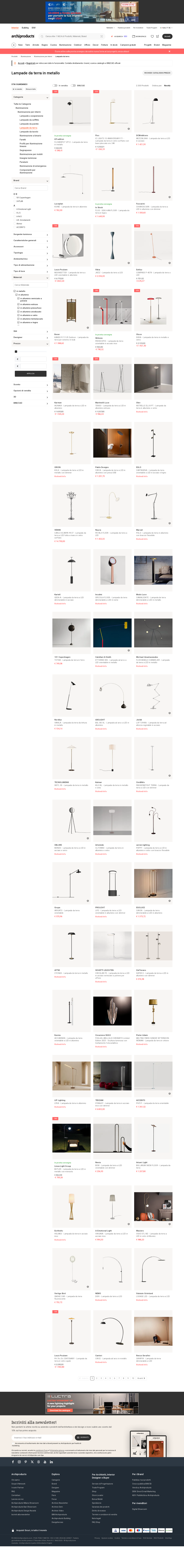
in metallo (17, 89)
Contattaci (16, 1495)
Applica (30, 373)
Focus (54, 1499)
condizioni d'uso (42, 1450)
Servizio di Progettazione (102, 1484)
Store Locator (97, 1495)
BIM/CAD (81, 85)
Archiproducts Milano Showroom (25, 1503)
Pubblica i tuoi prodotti (141, 1480)
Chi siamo (16, 1480)
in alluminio (23, 295)
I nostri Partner (18, 1488)
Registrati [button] (30, 63)
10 (133, 1378)
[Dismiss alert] (169, 51)
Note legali (96, 1518)
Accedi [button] (167, 36)
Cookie (117, 1538)
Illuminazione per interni (29, 112)
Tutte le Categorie (22, 104)
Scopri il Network (18, 1484)
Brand (54, 1484)
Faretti (23, 139)
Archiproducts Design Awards (24, 1511)
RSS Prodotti (158, 1538)
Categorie (56, 1480)
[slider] (16, 351)
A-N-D (19, 216)
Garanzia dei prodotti (100, 1507)
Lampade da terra (28, 127)
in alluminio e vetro (28, 315)
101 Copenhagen (23, 197)
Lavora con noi (18, 1499)
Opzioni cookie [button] (107, 1538)
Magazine (56, 1491)
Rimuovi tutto (31, 89)
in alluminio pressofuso (30, 308)
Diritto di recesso (99, 1511)
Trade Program (151, 28)
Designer (55, 1488)
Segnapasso (26, 150)
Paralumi (24, 162)
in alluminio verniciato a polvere (31, 299)
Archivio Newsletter (60, 1503)
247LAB (19, 201)
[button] (111, 28)
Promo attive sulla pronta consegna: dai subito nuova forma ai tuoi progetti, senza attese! (92, 51)
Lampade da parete (29, 124)
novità (167, 85)
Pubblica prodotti (124, 28)
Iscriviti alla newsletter (21, 1514)
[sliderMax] (33, 366)
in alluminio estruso (29, 304)
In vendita (63, 85)
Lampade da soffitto (29, 120)
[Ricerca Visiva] (101, 36)
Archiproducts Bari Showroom (24, 1507)
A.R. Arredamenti (23, 220)
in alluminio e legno (29, 322)
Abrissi (19, 223)
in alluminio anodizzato (30, 312)
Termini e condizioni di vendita (104, 1514)
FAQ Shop (96, 1522)
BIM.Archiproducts (59, 1514)
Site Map (168, 1538)
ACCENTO (20, 227)
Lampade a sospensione (31, 116)
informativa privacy (57, 1450)
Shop (94, 1491)
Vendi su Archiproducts (141, 1488)
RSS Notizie (147, 1538)
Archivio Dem (57, 1507)
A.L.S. (18, 213)
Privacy (97, 1538)
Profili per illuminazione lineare (31, 145)
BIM (33, 27)
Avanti (140, 1378)
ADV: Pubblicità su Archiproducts (145, 1495)
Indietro (85, 1378)
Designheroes (57, 1522)
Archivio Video (58, 1511)
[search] (42, 36)
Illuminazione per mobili (31, 154)
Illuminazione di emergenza (33, 166)
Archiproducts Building (61, 1518)
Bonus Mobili (97, 1499)
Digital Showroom (139, 1509)
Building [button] (25, 27)
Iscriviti (83, 1437)
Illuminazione (22, 108)
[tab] (114, 27)
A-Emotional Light (23, 209)
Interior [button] (15, 27)
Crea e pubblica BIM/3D (142, 1484)
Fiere (54, 1495)
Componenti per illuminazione (27, 171)
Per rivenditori (138, 28)
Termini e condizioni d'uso (131, 1538)
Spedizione (96, 1503)
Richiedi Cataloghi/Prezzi (157, 73)
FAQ (13, 1491)
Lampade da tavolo (29, 131)
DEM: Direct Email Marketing (144, 1491)
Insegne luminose (28, 158)
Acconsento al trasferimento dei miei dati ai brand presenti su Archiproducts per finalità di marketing (46, 1444)
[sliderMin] (33, 359)
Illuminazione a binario (30, 135)
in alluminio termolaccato (31, 319)
